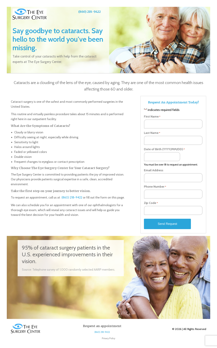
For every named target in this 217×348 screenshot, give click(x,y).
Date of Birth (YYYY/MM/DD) (164, 149)
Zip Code (150, 202)
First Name (152, 116)
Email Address (153, 170)
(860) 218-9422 (89, 11)
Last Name (152, 132)
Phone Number (155, 186)
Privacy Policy (108, 338)
